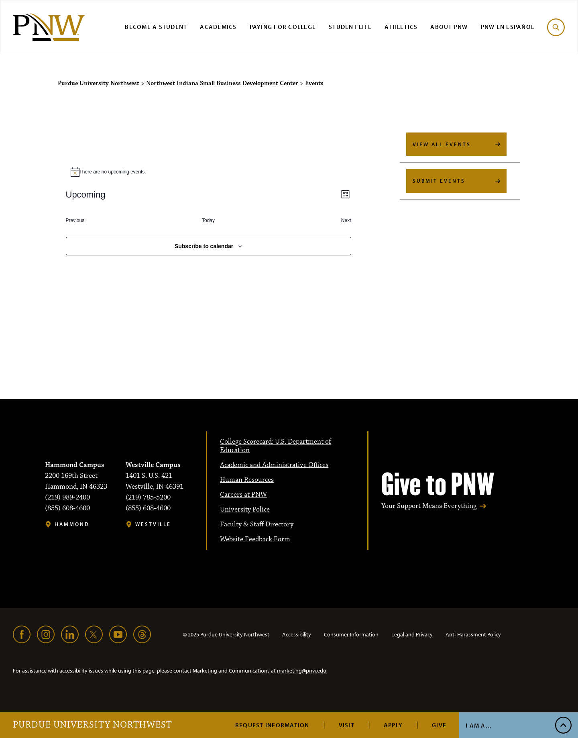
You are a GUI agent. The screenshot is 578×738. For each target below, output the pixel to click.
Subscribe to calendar (204, 246)
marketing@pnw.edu (301, 670)
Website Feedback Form (255, 539)
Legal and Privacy (412, 634)
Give (439, 725)
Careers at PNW (243, 494)
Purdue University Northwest (92, 725)
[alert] (208, 171)
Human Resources (247, 479)
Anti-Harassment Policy (473, 634)
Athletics (401, 27)
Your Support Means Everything (428, 506)
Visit (346, 725)
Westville (153, 524)
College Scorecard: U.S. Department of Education (275, 446)
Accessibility (296, 634)
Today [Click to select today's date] (208, 220)
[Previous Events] (75, 220)
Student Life (350, 27)
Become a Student (156, 27)
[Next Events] (346, 220)
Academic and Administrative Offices (274, 465)
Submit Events (439, 180)
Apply (393, 725)
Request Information (272, 725)
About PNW (449, 27)
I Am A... (479, 725)
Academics (218, 27)
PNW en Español (508, 27)
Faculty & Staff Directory (256, 524)
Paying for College (283, 27)
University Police (245, 509)
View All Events (442, 144)
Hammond (72, 524)
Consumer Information (351, 634)
